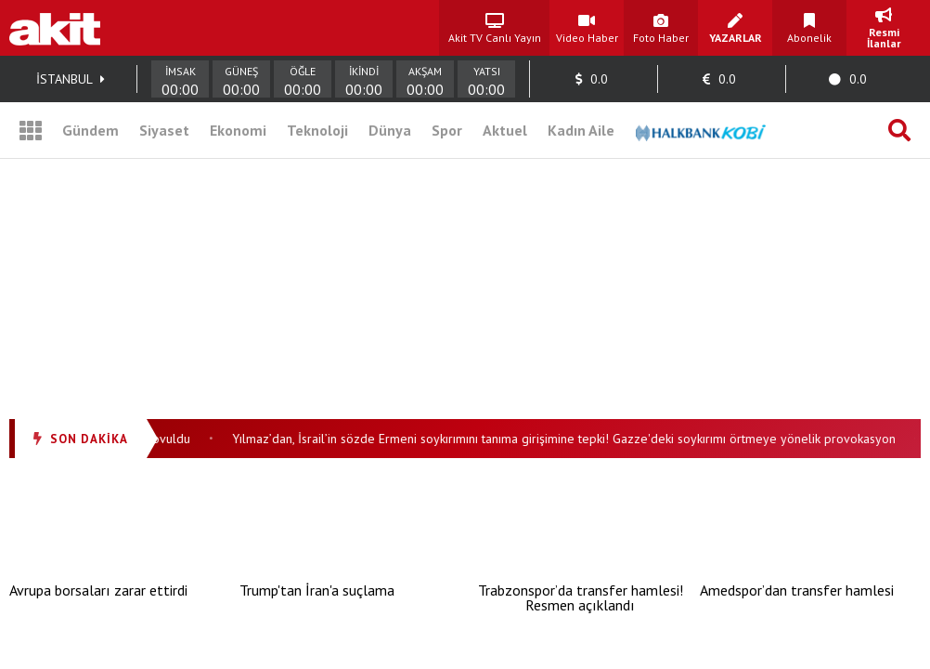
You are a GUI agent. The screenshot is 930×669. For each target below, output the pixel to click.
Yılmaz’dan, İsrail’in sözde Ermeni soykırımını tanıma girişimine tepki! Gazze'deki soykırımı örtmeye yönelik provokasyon (566, 438)
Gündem (90, 130)
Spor (447, 130)
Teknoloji (317, 130)
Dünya (389, 130)
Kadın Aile (581, 130)
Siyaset (164, 130)
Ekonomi (238, 130)
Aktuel (505, 130)
